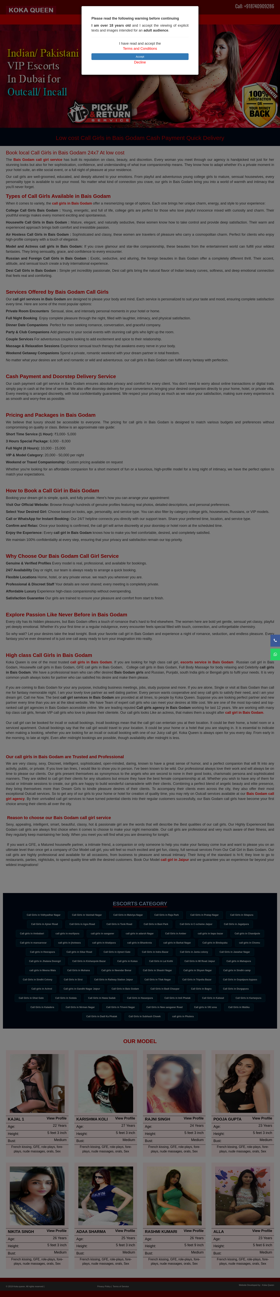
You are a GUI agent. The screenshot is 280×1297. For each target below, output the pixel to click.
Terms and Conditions (140, 49)
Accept (140, 56)
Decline (140, 62)
